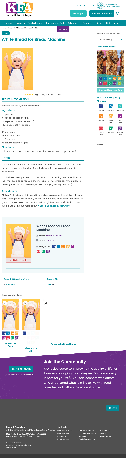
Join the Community (102, 13)
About (9, 23)
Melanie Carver (54, 235)
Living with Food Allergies (29, 23)
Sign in (30, 370)
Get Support (78, 13)
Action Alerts (105, 432)
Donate (63, 29)
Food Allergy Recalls (87, 435)
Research (87, 23)
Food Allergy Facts (65, 426)
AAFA (117, 3)
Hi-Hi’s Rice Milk (43, 343)
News (99, 23)
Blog (85, 5)
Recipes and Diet (55, 23)
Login (79, 5)
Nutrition (82, 432)
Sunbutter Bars (14, 343)
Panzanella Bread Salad (71, 345)
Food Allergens (63, 429)
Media (91, 5)
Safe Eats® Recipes (86, 426)
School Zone (105, 426)
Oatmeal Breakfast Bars (110, 90)
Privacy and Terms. (60, 454)
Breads (5, 33)
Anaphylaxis (62, 432)
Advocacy (73, 23)
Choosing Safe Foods (87, 429)
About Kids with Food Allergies (18, 441)
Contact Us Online (13, 438)
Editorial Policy (72, 454)
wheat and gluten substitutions (54, 205)
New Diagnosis (63, 435)
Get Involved (112, 23)
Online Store (11, 443)
